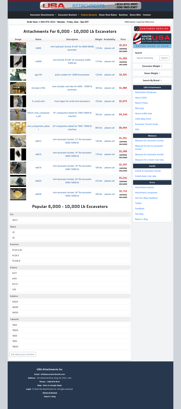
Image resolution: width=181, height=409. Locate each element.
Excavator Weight (151, 66)
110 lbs (98, 48)
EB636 (38, 194)
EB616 (38, 154)
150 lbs (98, 101)
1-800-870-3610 (47, 21)
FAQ (137, 129)
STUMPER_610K (38, 88)
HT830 (38, 48)
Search (138, 52)
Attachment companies (146, 192)
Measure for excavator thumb (149, 140)
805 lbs (98, 127)
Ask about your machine (22, 354)
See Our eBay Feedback (146, 198)
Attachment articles (144, 187)
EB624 (38, 180)
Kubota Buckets (89, 14)
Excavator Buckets (67, 14)
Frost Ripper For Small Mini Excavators (72, 101)
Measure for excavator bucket (149, 154)
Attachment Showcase (145, 92)
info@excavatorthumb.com (53, 374)
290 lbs (98, 194)
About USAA (141, 97)
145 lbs (98, 141)
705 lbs (98, 114)
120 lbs (98, 74)
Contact (147, 14)
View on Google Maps (52, 385)
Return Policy (141, 102)
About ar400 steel (143, 113)
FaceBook (139, 208)
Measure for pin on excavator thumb (149, 147)
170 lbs (98, 154)
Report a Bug (141, 219)
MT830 (38, 61)
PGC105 (38, 74)
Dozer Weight (151, 73)
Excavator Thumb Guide (146, 124)
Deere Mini (135, 14)
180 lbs (98, 167)
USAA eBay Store (143, 118)
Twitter (138, 203)
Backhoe (123, 14)
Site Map (139, 213)
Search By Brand (151, 80)
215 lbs (98, 180)
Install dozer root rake (145, 176)
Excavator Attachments (42, 14)
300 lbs (98, 88)
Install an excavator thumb (148, 170)
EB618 (38, 167)
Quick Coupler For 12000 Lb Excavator (72, 74)
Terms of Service (50, 393)
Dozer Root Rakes (108, 14)
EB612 (38, 141)
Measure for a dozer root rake (149, 159)
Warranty (139, 108)
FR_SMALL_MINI (38, 101)
